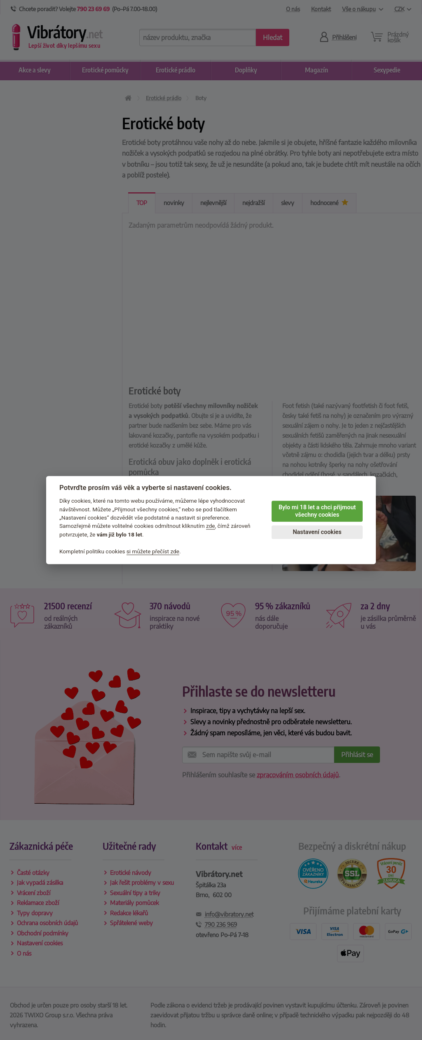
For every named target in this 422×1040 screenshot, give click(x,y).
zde (210, 526)
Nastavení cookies (317, 532)
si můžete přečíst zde (153, 551)
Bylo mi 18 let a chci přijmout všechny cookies (317, 511)
